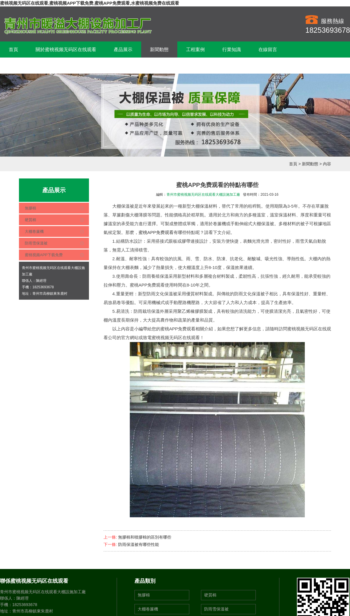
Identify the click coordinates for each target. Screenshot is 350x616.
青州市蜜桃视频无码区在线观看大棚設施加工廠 (203, 194)
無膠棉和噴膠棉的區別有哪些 (144, 537)
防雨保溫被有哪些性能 (138, 544)
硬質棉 (30, 220)
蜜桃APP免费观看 (156, 232)
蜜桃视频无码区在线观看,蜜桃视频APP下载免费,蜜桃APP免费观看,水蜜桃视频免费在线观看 (89, 3)
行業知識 (231, 49)
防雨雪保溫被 (36, 243)
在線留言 (267, 49)
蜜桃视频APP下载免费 (44, 255)
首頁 (13, 49)
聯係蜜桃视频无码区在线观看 (39, 65)
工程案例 (195, 49)
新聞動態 (159, 49)
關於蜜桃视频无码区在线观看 (66, 49)
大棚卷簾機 (34, 231)
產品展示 (123, 49)
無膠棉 (30, 208)
